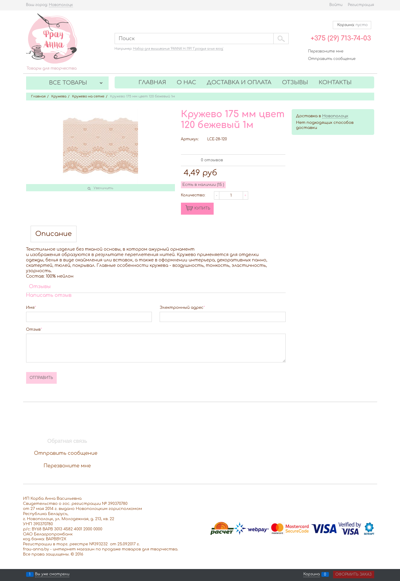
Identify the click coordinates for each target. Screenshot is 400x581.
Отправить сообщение (332, 59)
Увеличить (103, 188)
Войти (335, 5)
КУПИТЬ (202, 208)
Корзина (311, 574)
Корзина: (352, 25)
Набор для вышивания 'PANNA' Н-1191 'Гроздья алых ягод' (178, 48)
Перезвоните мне (326, 51)
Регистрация (361, 5)
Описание (53, 234)
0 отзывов (212, 160)
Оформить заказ (353, 574)
